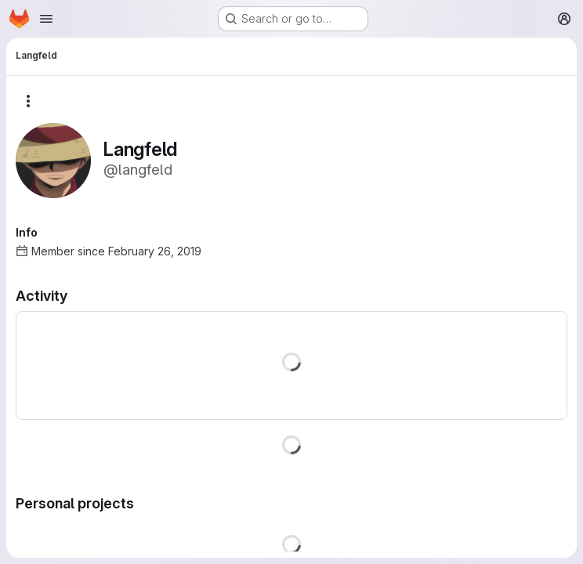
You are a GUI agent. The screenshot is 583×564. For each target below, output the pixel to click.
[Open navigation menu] (46, 18)
